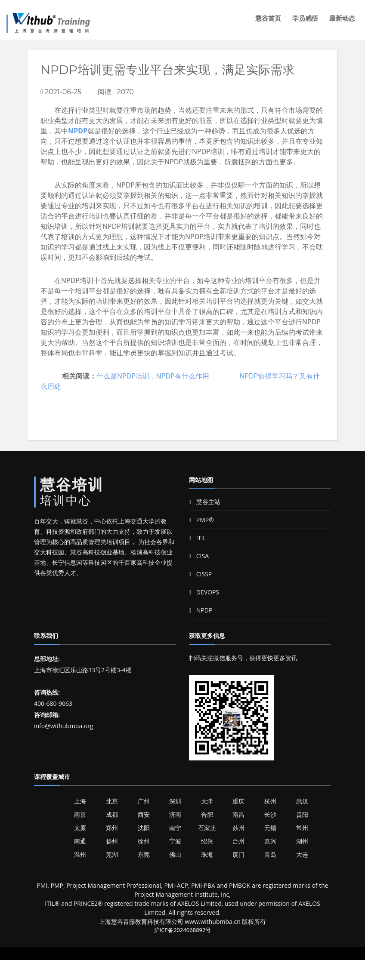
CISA (199, 556)
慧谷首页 (268, 18)
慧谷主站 (204, 502)
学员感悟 (305, 18)
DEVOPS (204, 592)
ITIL (197, 538)
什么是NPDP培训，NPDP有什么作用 (152, 376)
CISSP (200, 574)
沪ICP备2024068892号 (182, 930)
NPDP (77, 130)
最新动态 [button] (342, 18)
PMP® (201, 520)
